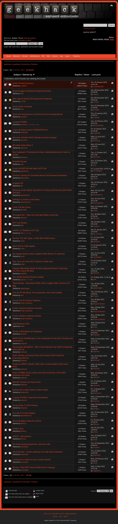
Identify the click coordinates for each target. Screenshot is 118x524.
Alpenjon (24, 218)
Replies (78, 74)
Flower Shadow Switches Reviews (27, 308)
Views (86, 74)
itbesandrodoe (98, 125)
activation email (24, 40)
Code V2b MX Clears (22, 207)
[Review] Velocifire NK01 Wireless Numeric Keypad (34, 137)
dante (95, 416)
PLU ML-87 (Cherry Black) (24, 413)
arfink (23, 326)
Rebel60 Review (20, 161)
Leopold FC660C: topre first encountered (30, 397)
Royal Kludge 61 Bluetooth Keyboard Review (32, 91)
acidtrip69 (24, 132)
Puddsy (96, 296)
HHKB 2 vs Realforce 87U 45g (26, 230)
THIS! (112, 39)
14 (37, 124)
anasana (96, 226)
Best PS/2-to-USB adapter (24, 246)
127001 (23, 101)
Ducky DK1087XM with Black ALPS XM (29, 168)
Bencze (23, 439)
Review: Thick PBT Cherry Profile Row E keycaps (34, 467)
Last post (96, 74)
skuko (95, 440)
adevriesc (24, 140)
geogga (96, 409)
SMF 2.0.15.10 (49, 513)
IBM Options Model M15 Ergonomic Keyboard (32, 99)
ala (22, 186)
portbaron (96, 241)
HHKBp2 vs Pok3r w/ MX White (26, 200)
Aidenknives (25, 178)
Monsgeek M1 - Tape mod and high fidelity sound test (35, 215)
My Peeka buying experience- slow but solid (31, 444)
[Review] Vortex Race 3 (23, 145)
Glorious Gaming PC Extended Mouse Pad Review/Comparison (40, 175)
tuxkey (95, 149)
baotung (96, 401)
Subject (17, 74)
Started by (29, 74)
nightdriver (97, 471)
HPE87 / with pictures (22, 436)
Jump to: (94, 491)
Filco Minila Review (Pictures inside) (28, 277)
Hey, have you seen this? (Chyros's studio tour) (33, 261)
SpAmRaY (97, 455)
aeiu (22, 164)
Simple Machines (70, 513)
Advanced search (89, 28)
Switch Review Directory (23, 83)
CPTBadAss (97, 171)
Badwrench (25, 392)
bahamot (24, 400)
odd (94, 265)
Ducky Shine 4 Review (22, 107)
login (25, 38)
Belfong (23, 423)
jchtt (94, 279)
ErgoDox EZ (18, 183)
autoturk (23, 334)
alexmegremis (26, 202)
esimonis (96, 385)
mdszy (95, 432)
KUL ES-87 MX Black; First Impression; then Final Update (37, 293)
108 (22, 93)
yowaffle (96, 110)
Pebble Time (18, 429)
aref (22, 295)
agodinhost (25, 171)
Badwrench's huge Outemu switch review (30, 390)
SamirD (96, 249)
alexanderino (25, 195)
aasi (22, 109)
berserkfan (24, 447)
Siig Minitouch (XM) (21, 324)
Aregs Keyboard (26, 303)
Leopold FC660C (20, 122)
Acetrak (23, 124)
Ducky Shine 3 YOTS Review (25, 405)
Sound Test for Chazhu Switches (26, 300)
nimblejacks (97, 257)
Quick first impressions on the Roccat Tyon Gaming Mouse (38, 114)
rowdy (95, 210)
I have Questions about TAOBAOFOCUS (30, 130)
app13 (23, 279)
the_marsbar (97, 234)
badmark (24, 343)
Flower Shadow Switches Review (27, 316)
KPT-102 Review (20, 223)
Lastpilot (24, 86)
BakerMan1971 (26, 415)
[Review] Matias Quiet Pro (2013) (27, 421)
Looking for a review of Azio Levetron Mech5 (32, 460)
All (29, 233)
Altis (22, 225)
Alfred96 (24, 210)
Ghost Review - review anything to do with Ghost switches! (38, 452)
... (20, 70)
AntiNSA (24, 273)
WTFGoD (96, 141)
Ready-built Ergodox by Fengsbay (27, 331)
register (33, 38)
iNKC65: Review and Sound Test (27, 382)
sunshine (96, 447)
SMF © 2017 (59, 513)
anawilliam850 (98, 86)
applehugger (25, 288)
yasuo (95, 463)
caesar (95, 179)
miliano (95, 94)
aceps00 (24, 117)
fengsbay (96, 335)
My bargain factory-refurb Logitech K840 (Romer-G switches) (39, 254)
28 (22, 70)
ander (23, 241)
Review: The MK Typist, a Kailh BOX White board (34, 238)
